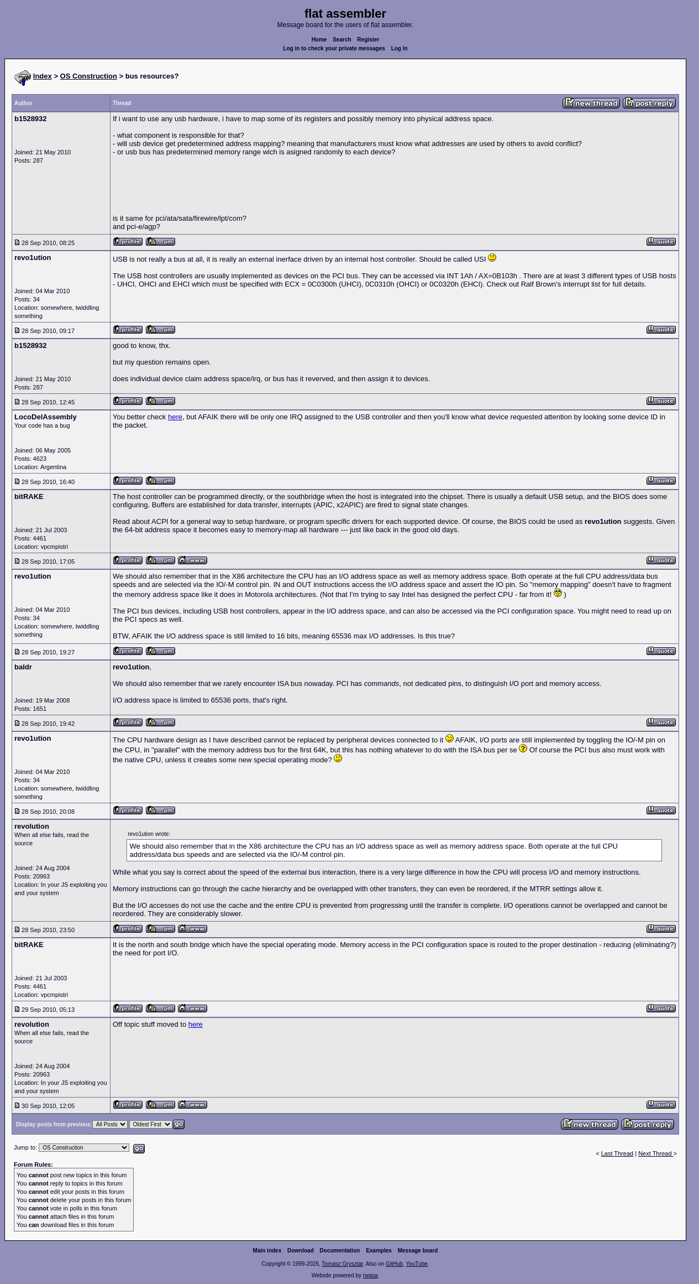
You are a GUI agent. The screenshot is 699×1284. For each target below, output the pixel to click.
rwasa (370, 1275)
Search (342, 40)
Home (319, 40)
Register (368, 40)
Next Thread (655, 1153)
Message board (418, 1250)
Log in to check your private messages (334, 48)
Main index (267, 1250)
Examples (379, 1250)
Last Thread (617, 1153)
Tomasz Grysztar (342, 1264)
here (175, 417)
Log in (399, 48)
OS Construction (88, 76)
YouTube (416, 1264)
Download (300, 1250)
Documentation (340, 1250)
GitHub (394, 1264)
